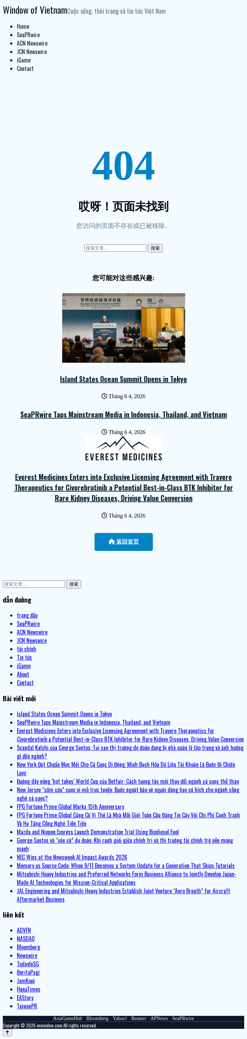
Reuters (138, 1018)
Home (23, 26)
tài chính (26, 649)
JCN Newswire (32, 51)
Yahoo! (120, 1018)
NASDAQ (26, 938)
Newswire (27, 955)
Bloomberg (28, 947)
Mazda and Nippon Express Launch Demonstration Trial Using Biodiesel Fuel (98, 832)
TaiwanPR (27, 1006)
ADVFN (24, 930)
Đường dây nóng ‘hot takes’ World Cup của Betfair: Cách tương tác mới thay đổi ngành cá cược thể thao (128, 781)
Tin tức (24, 657)
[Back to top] (7, 1032)
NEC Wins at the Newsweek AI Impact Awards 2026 (72, 857)
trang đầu (27, 615)
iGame (24, 60)
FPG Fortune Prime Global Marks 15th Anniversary (70, 806)
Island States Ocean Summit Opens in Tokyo (123, 379)
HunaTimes (28, 989)
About (23, 674)
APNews (159, 1018)
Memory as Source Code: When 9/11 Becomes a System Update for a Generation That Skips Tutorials (126, 865)
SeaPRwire (28, 35)
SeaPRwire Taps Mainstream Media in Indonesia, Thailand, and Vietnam (123, 414)
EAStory (25, 997)
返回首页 (124, 542)
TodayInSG (28, 964)
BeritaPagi (28, 972)
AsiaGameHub (67, 1018)
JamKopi (26, 980)
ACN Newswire (32, 43)
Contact (25, 68)
